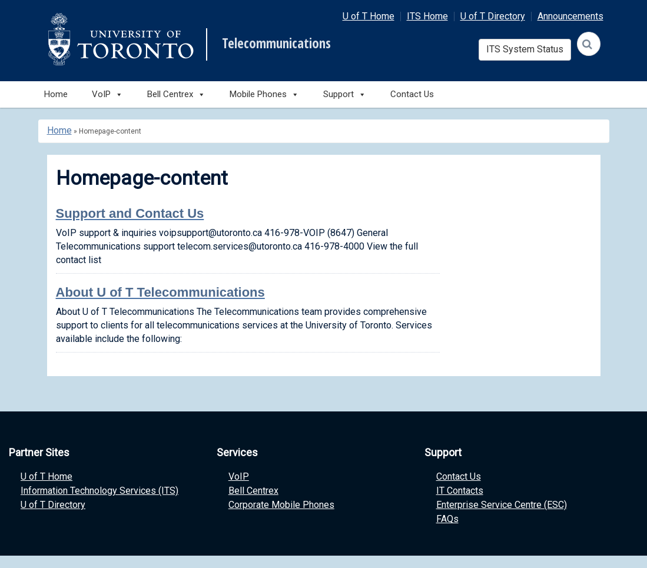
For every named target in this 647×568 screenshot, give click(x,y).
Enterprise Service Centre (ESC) (501, 504)
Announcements (570, 16)
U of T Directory (492, 16)
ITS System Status (524, 49)
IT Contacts (459, 490)
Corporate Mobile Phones (281, 504)
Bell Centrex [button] (176, 94)
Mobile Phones (264, 94)
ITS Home (427, 16)
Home (56, 94)
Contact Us (412, 94)
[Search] (588, 44)
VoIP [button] (107, 94)
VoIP (238, 476)
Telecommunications (276, 43)
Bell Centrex (253, 490)
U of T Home (368, 16)
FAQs (447, 518)
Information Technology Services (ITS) (99, 490)
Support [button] (344, 94)
